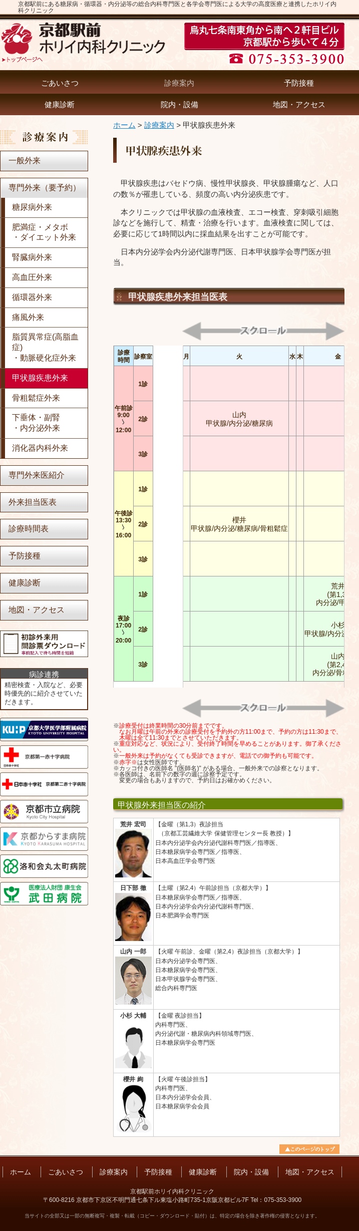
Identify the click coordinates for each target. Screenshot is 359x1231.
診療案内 (179, 83)
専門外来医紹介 (37, 475)
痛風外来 (28, 317)
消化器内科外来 (40, 448)
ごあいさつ (60, 83)
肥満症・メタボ (44, 233)
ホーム (124, 125)
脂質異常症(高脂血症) (45, 348)
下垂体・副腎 (36, 423)
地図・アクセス (299, 104)
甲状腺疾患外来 (40, 378)
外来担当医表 (33, 502)
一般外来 (25, 160)
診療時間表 (29, 528)
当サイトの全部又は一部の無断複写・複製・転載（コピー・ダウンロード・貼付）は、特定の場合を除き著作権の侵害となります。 (172, 1215)
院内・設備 (179, 104)
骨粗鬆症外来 (36, 398)
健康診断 (60, 104)
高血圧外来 (32, 277)
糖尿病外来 (32, 207)
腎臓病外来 (32, 257)
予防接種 (299, 83)
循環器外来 (32, 297)
